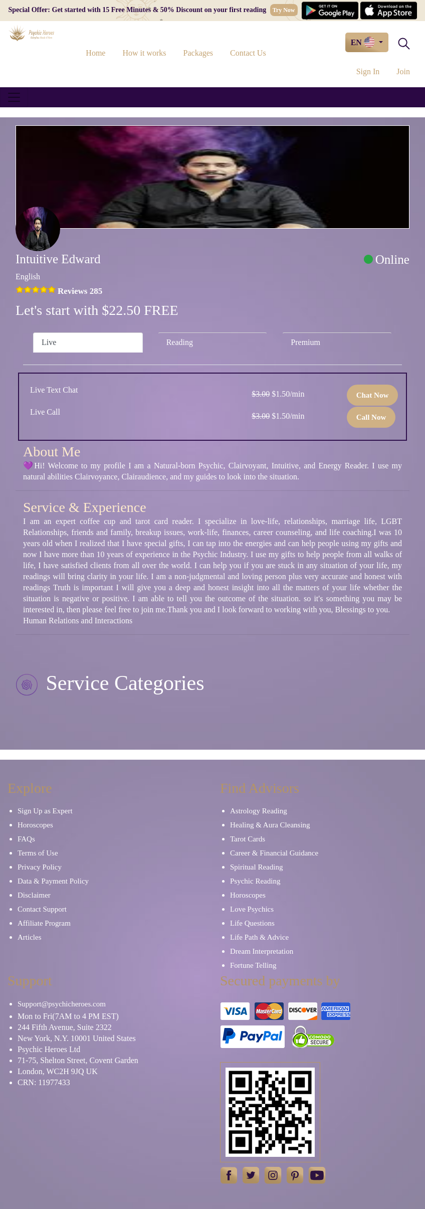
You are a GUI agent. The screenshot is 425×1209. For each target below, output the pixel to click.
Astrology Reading (258, 811)
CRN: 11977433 (44, 1082)
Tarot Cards (247, 839)
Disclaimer (34, 895)
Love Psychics (252, 909)
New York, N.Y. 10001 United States (77, 1038)
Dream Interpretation (261, 951)
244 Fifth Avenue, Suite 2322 (65, 1027)
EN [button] (364, 42)
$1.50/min (278, 394)
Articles (29, 937)
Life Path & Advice (259, 937)
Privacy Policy (40, 867)
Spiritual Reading (256, 867)
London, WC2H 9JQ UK (58, 1071)
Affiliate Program (44, 923)
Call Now (371, 417)
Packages (198, 53)
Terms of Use (38, 853)
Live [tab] (49, 342)
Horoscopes (35, 825)
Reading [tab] (179, 342)
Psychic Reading (255, 881)
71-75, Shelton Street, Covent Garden (78, 1060)
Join (403, 71)
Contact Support (42, 909)
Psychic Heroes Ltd (49, 1049)
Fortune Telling (253, 965)
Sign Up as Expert (45, 811)
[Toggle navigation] (14, 97)
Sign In (368, 71)
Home (95, 53)
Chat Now (372, 395)
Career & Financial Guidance (274, 853)
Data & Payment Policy (53, 881)
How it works (144, 53)
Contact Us (248, 53)
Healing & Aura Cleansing (270, 825)
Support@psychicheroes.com (62, 1004)
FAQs (26, 839)
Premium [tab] (305, 342)
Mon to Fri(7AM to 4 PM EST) (68, 1016)
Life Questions (252, 923)
